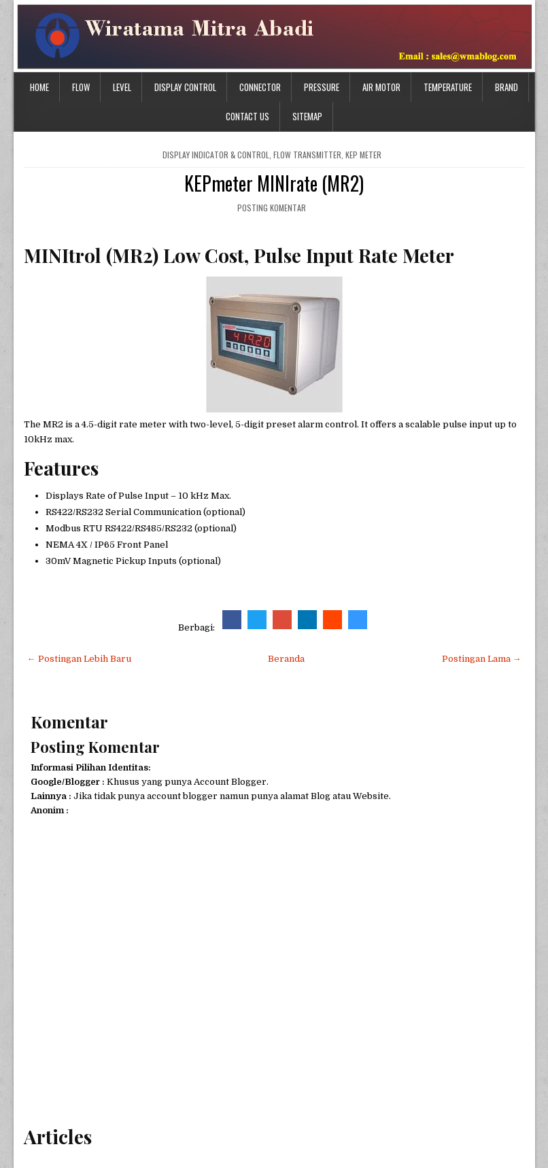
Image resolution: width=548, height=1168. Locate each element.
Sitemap (307, 116)
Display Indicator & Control (215, 154)
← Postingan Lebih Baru (79, 659)
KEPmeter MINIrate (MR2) (274, 183)
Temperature (448, 87)
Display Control (185, 87)
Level (122, 87)
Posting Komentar (271, 207)
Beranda (286, 659)
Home (39, 87)
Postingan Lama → (481, 659)
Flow (81, 87)
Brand (506, 87)
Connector (260, 87)
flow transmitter (307, 154)
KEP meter (363, 154)
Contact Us (247, 116)
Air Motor (381, 87)
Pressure (321, 87)
